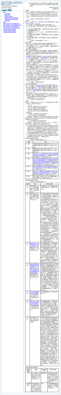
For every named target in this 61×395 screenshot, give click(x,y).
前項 (28, 93)
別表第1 (50, 50)
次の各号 (41, 21)
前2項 (28, 75)
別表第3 (38, 86)
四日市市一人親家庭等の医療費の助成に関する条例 (34, 303)
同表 (35, 52)
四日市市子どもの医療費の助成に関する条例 (34, 245)
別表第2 (29, 56)
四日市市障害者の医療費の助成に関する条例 (34, 265)
